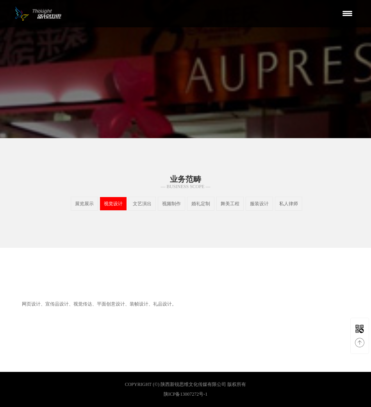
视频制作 (171, 203)
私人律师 (288, 203)
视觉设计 (113, 203)
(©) (156, 384)
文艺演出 (142, 203)
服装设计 (259, 203)
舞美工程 (230, 203)
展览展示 (84, 203)
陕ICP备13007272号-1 (186, 394)
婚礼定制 (200, 203)
